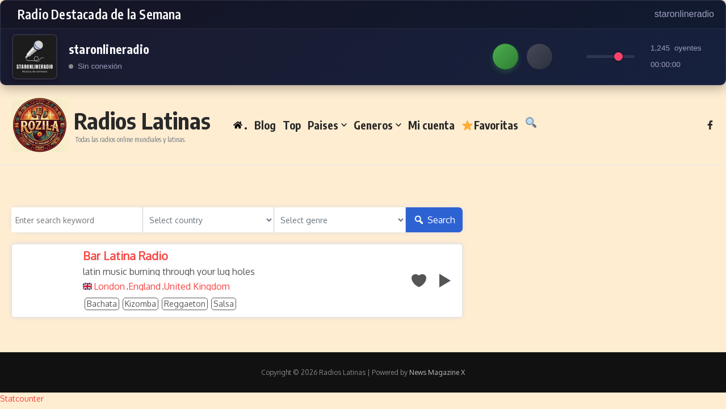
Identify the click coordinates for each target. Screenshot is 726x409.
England (144, 286)
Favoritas (490, 125)
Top (292, 125)
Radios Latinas (142, 120)
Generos (377, 125)
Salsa (223, 303)
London (109, 286)
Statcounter (22, 398)
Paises (327, 125)
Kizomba (140, 303)
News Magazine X (437, 372)
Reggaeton (184, 303)
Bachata (102, 303)
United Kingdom (197, 286)
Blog (265, 125)
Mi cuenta (431, 125)
